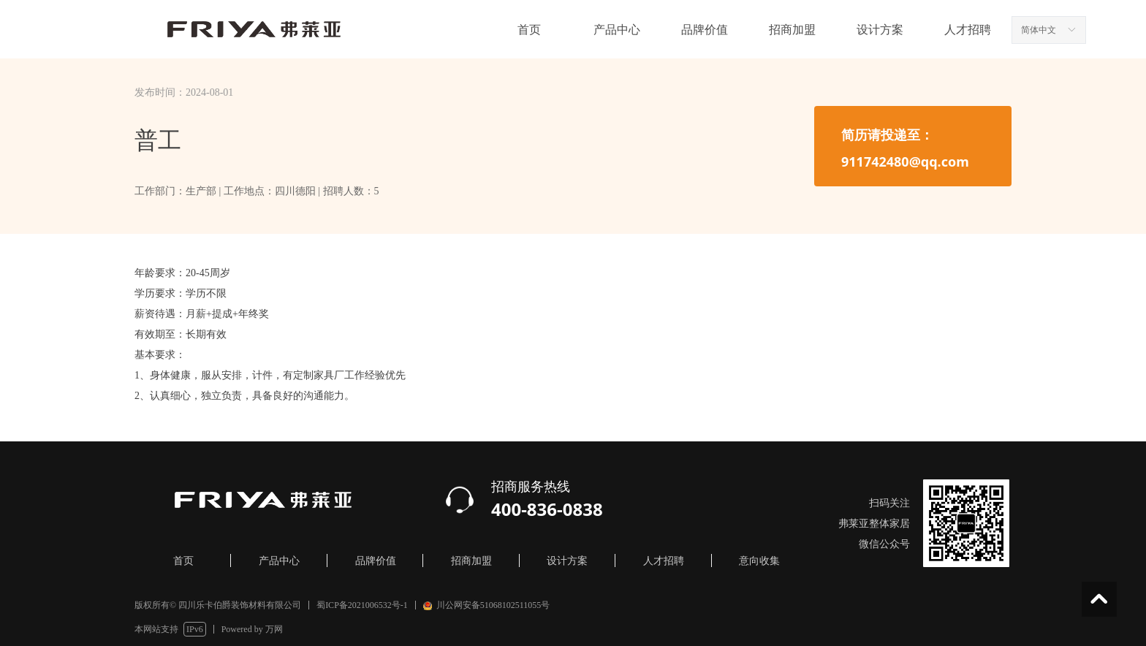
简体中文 (1038, 30)
